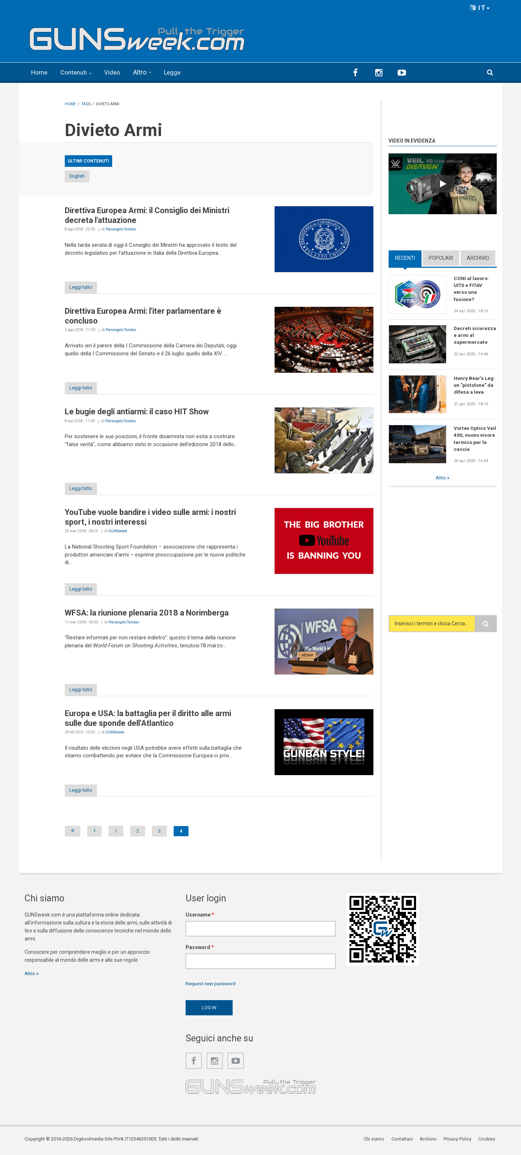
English (83, 176)
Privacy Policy (459, 1142)
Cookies (488, 1142)
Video (115, 72)
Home (40, 72)
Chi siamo (377, 1142)
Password (200, 950)
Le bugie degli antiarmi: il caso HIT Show (137, 412)
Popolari (441, 257)
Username (200, 918)
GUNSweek (118, 532)
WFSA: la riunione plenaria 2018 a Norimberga (147, 614)
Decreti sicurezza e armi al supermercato (475, 335)
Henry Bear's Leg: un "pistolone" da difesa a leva (474, 385)
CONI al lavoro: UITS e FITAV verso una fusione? (472, 288)
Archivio (478, 257)
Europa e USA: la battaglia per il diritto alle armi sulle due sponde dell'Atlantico (148, 720)
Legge (176, 72)
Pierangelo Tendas (121, 229)
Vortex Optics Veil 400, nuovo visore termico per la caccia (475, 438)
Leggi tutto (83, 287)
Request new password (212, 986)
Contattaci (404, 1142)
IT (480, 8)
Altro (143, 72)
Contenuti (76, 72)
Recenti (405, 257)
